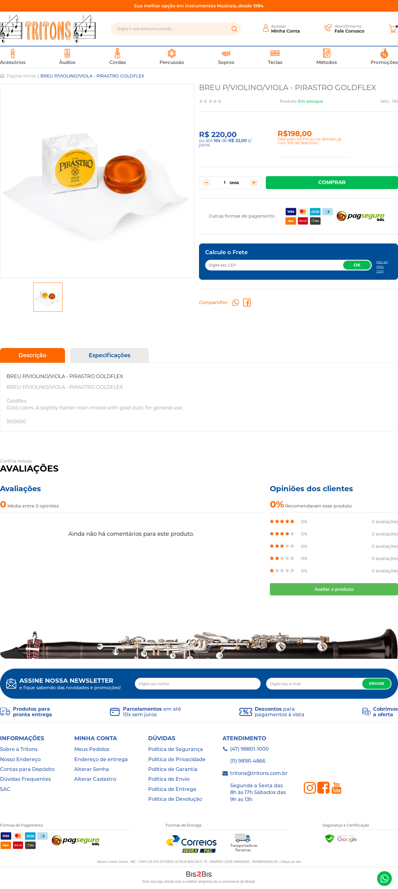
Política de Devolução (175, 799)
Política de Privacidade (176, 759)
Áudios (67, 56)
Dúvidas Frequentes (25, 779)
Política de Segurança (175, 749)
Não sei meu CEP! (382, 266)
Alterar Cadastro (95, 779)
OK (357, 265)
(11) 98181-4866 (248, 761)
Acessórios (13, 56)
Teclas (275, 56)
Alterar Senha (91, 769)
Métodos (326, 56)
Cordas (117, 56)
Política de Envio (168, 779)
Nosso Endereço (20, 759)
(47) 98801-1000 (384, 878)
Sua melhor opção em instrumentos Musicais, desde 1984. (199, 6)
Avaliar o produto (334, 589)
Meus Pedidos (91, 749)
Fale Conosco (349, 31)
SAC (5, 789)
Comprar (332, 182)
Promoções (384, 56)
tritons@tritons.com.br (259, 773)
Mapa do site (291, 861)
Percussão (172, 56)
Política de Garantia (172, 769)
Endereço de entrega (101, 759)
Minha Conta (285, 31)
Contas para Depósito (27, 769)
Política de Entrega (172, 789)
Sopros (226, 56)
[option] (48, 297)
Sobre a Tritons (19, 749)
